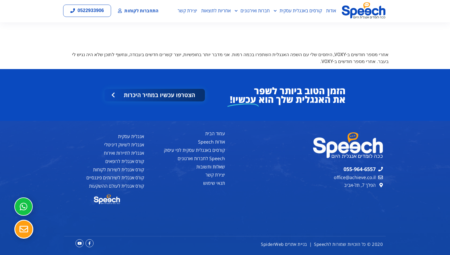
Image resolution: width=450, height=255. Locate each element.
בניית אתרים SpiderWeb (284, 244)
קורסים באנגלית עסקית (298, 10)
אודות (331, 10)
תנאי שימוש (214, 183)
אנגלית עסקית (131, 136)
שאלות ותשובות (210, 167)
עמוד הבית (215, 133)
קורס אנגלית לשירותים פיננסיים (115, 177)
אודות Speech (211, 142)
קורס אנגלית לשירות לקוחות (118, 169)
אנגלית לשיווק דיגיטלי (124, 145)
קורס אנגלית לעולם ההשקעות (116, 186)
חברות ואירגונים (252, 10)
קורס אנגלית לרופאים (124, 161)
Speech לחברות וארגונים (201, 158)
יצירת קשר (187, 10)
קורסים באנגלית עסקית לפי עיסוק (194, 150)
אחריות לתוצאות (216, 10)
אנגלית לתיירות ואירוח (124, 153)
